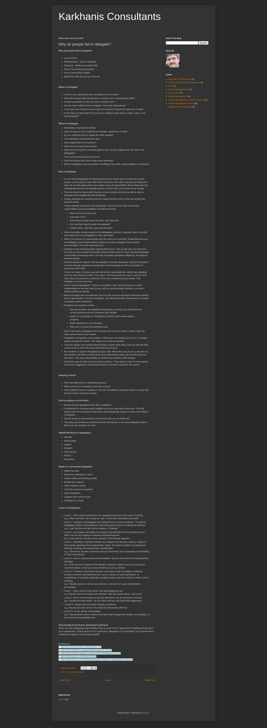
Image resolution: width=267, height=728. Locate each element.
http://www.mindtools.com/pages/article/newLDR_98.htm (86, 650)
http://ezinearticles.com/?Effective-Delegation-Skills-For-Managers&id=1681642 (97, 659)
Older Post (150, 680)
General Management (75, 672)
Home (107, 680)
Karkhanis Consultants (110, 16)
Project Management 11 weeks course (185, 100)
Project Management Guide (180, 103)
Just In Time (173, 93)
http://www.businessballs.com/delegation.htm (81, 647)
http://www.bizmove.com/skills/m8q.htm (78, 656)
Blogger (145, 713)
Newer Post (64, 680)
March (61, 699)
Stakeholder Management (180, 107)
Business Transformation (179, 79)
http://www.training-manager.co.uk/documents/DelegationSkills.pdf (91, 653)
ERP (170, 86)
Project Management (177, 96)
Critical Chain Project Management (184, 82)
